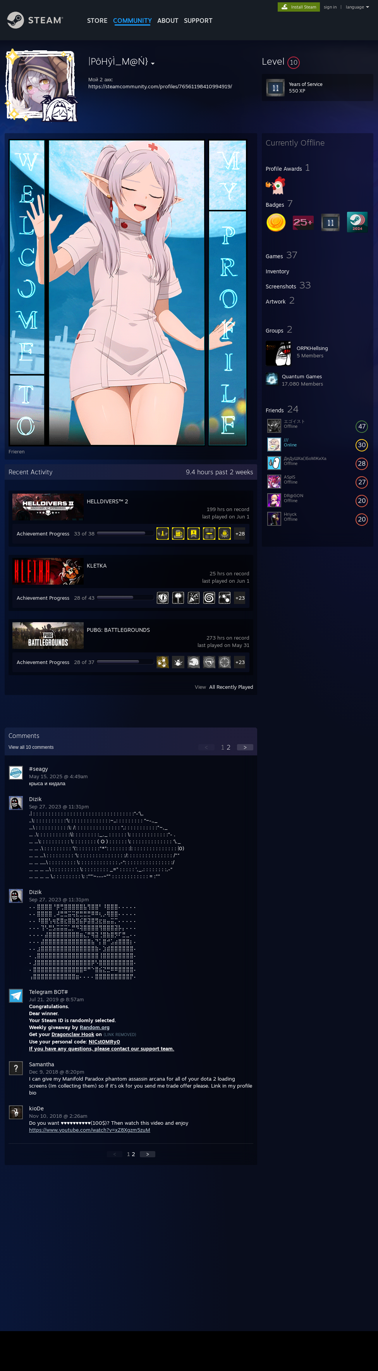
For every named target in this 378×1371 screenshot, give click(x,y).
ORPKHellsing (312, 348)
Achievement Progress (43, 533)
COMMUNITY (132, 20)
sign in (330, 7)
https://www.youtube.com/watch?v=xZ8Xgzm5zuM (89, 1130)
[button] (317, 61)
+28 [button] (240, 533)
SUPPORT (198, 20)
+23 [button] (240, 598)
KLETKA (97, 565)
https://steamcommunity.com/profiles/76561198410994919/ (160, 86)
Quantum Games (302, 376)
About (168, 20)
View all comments (31, 747)
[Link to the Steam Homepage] (41, 26)
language (355, 7)
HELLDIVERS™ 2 (107, 501)
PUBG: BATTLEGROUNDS (118, 629)
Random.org (95, 1027)
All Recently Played (231, 687)
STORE (97, 20)
